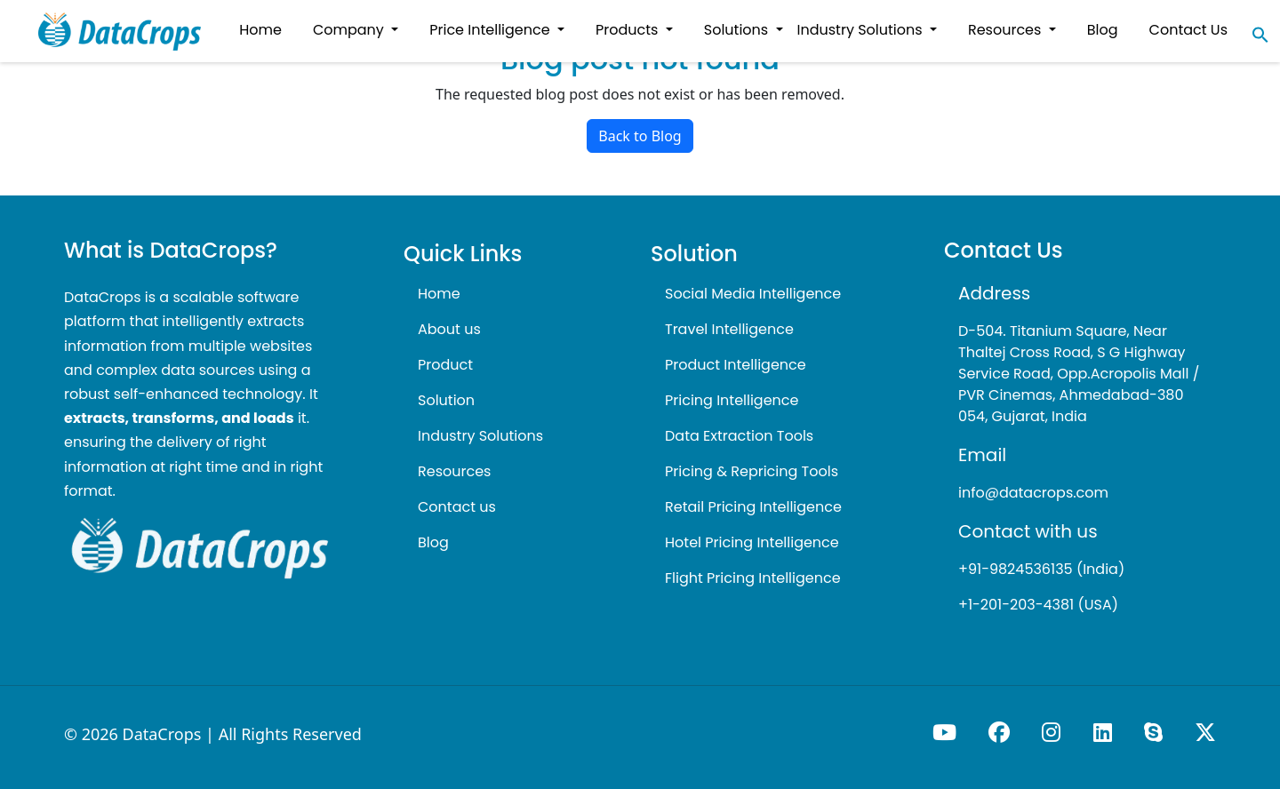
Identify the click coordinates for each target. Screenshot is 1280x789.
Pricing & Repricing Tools (751, 471)
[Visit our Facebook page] (1000, 732)
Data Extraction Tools (739, 436)
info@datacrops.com (1033, 492)
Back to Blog (639, 136)
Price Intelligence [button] (491, 30)
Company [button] (350, 30)
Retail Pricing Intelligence (753, 507)
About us (449, 329)
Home (439, 293)
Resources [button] (1006, 30)
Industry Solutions (480, 436)
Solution (446, 400)
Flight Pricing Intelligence (753, 578)
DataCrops (162, 734)
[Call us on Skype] (1155, 732)
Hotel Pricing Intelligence (752, 542)
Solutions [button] (738, 30)
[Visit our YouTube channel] (946, 732)
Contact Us (1188, 30)
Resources (454, 471)
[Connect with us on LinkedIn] (1104, 732)
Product (445, 365)
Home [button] (260, 30)
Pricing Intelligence (731, 400)
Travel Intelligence (729, 329)
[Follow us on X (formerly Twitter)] (1205, 732)
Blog (433, 542)
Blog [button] (1102, 30)
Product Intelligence (735, 365)
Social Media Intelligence (753, 293)
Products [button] (629, 30)
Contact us (457, 507)
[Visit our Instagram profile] (1053, 732)
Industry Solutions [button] (861, 30)
